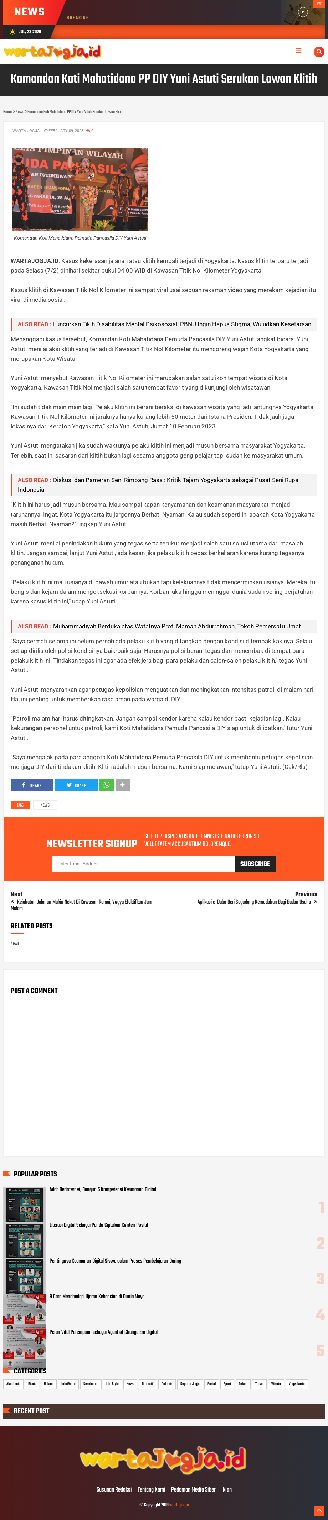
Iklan (226, 1490)
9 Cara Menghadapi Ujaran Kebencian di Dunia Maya (97, 1297)
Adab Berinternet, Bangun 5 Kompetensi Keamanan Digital (103, 1189)
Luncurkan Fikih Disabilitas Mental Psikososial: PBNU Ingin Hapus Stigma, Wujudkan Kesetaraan (182, 324)
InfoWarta (68, 1384)
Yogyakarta (297, 1384)
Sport (227, 1384)
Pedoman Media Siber (193, 1490)
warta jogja (179, 1505)
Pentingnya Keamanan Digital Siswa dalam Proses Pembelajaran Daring (115, 1261)
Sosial (211, 1384)
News (45, 805)
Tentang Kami (151, 1490)
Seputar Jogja (190, 1384)
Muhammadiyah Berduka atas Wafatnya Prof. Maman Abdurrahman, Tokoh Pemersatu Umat (177, 626)
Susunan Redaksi (114, 1490)
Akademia (13, 1384)
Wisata (276, 1384)
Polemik (167, 1384)
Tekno (243, 1384)
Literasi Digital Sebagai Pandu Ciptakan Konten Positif (99, 1225)
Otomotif (148, 1384)
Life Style (112, 1384)
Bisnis (32, 1384)
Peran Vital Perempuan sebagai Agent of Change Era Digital (104, 1332)
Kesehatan (90, 1384)
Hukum (48, 1384)
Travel (259, 1384)
